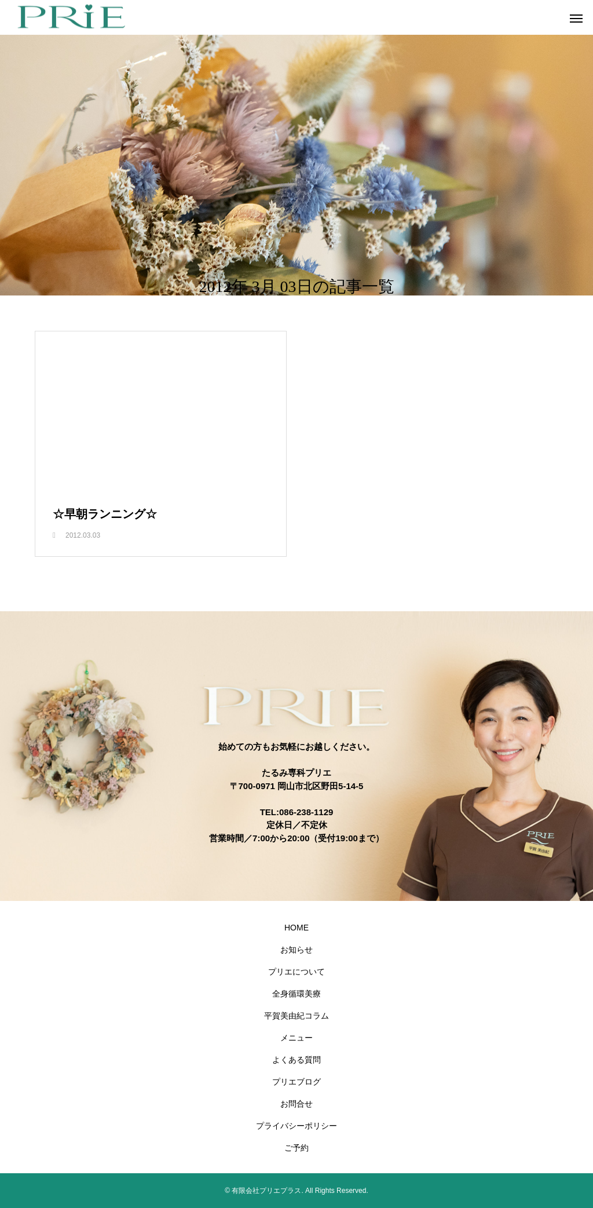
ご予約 (296, 1147)
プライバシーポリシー (296, 1125)
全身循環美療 (296, 993)
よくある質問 (296, 1059)
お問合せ (296, 1103)
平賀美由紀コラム (296, 1015)
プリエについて (296, 971)
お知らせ (296, 949)
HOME (296, 927)
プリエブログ (296, 1081)
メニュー (296, 1037)
